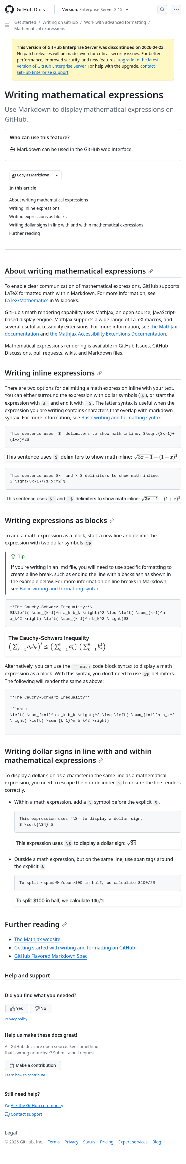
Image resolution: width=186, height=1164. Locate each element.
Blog (156, 1142)
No (40, 1008)
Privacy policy (16, 1019)
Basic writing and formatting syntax (121, 417)
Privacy (71, 1142)
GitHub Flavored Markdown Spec (50, 956)
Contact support (23, 1114)
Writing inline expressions (53, 373)
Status (89, 1142)
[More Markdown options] (57, 175)
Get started (25, 22)
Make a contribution (33, 1065)
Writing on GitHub (60, 22)
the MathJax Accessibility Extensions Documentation (108, 333)
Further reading (36, 924)
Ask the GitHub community (34, 1105)
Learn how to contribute (25, 1075)
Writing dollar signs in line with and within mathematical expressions (78, 755)
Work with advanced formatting (115, 22)
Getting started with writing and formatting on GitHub (74, 947)
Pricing (107, 1142)
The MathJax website (37, 939)
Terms (54, 1142)
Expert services (133, 1142)
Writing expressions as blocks (59, 520)
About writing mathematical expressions (79, 271)
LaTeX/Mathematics (26, 300)
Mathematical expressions (39, 28)
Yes (16, 1008)
